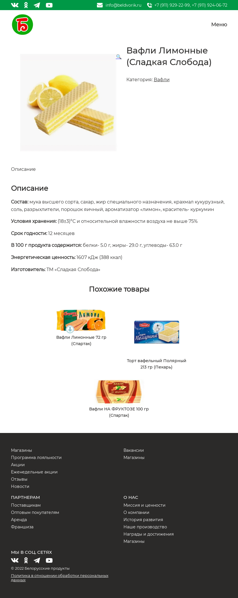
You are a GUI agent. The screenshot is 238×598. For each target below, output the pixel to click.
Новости (20, 486)
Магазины (21, 450)
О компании (136, 512)
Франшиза (22, 527)
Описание (23, 169)
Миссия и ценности (144, 505)
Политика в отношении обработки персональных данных (59, 577)
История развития (143, 519)
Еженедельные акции (34, 472)
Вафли (162, 79)
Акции (18, 464)
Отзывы (19, 479)
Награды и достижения (148, 534)
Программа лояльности (36, 457)
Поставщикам (26, 505)
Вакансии (133, 450)
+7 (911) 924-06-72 (209, 5)
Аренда (19, 519)
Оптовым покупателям (35, 512)
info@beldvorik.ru (123, 5)
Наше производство (145, 527)
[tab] (119, 169)
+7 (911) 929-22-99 (172, 5)
